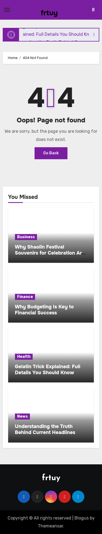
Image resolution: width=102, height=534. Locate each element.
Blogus (82, 518)
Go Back (51, 153)
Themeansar (50, 526)
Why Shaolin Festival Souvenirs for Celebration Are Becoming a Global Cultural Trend (50, 256)
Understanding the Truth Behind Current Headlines (45, 429)
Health (23, 356)
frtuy (49, 12)
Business (26, 237)
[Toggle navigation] (7, 10)
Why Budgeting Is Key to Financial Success (44, 310)
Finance (25, 296)
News (22, 416)
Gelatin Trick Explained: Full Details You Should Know (48, 370)
